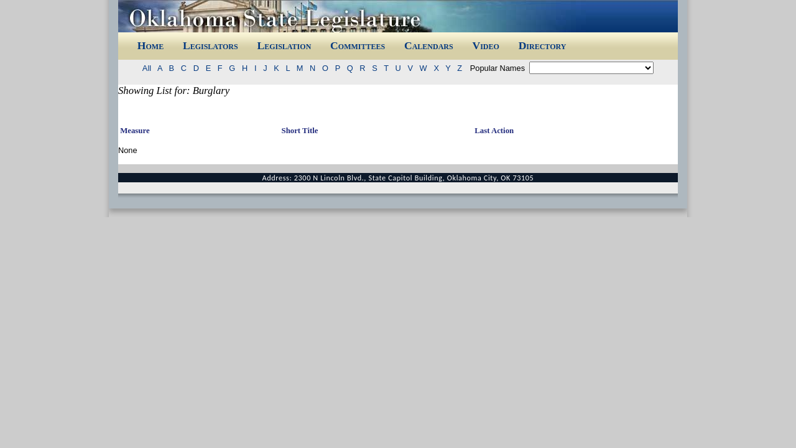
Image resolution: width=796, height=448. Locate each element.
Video (485, 45)
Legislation (284, 45)
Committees (357, 45)
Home (150, 45)
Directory (543, 45)
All (148, 68)
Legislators (210, 45)
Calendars (428, 45)
